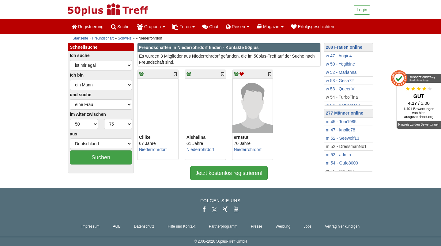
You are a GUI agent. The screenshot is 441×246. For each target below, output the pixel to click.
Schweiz (125, 38)
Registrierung (88, 26)
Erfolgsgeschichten (312, 26)
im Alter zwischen (88, 114)
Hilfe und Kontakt (182, 226)
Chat (210, 26)
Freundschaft (103, 38)
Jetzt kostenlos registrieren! (228, 173)
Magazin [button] (270, 26)
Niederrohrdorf (153, 149)
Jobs (307, 226)
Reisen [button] (237, 26)
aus (73, 133)
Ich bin (77, 75)
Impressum (90, 226)
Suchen (101, 157)
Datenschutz (144, 226)
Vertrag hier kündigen (342, 226)
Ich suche (80, 55)
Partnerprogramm (223, 226)
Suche (120, 26)
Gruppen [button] (151, 26)
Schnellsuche (83, 47)
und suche (80, 94)
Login (362, 9)
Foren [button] (183, 26)
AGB (117, 226)
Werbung (283, 226)
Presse (256, 226)
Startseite (80, 38)
